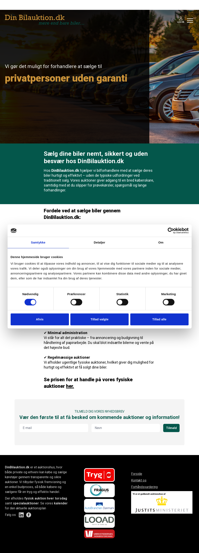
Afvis (39, 319)
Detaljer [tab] (99, 242)
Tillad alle (159, 319)
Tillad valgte (100, 319)
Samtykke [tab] (38, 242)
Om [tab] (160, 242)
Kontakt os (138, 480)
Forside (136, 474)
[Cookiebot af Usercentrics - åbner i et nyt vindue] (171, 231)
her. (70, 386)
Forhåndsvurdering (144, 487)
